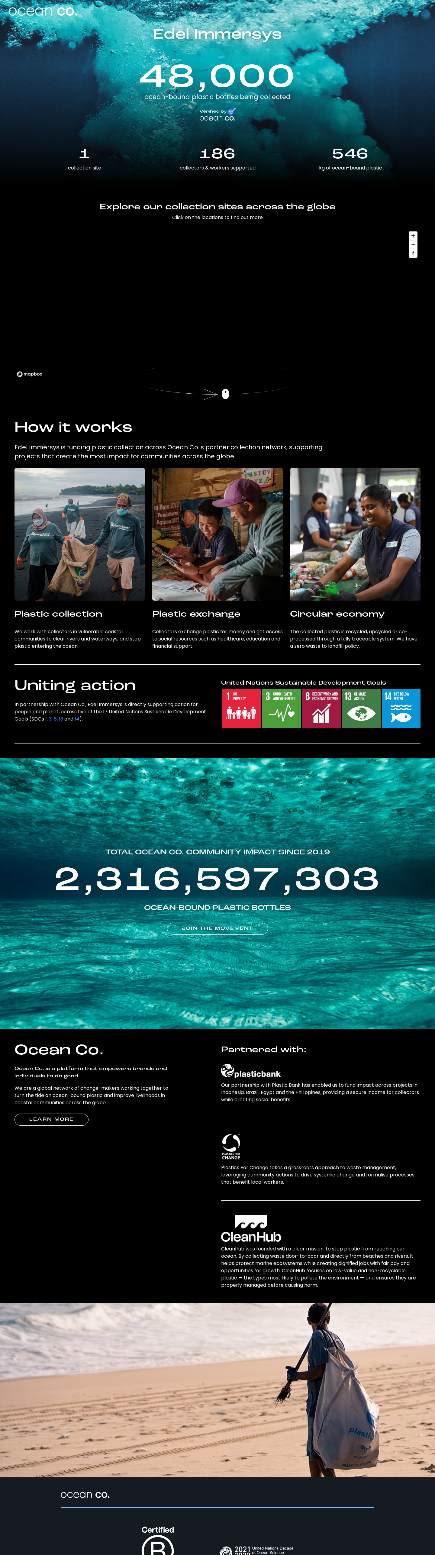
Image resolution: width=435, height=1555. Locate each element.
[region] (217, 303)
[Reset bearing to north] (413, 253)
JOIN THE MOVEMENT (217, 928)
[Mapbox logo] (29, 374)
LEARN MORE (51, 1119)
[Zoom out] (413, 244)
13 (61, 718)
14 (77, 718)
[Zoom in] (413, 235)
